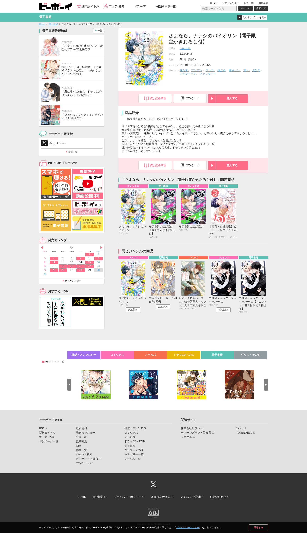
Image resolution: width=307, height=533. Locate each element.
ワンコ (210, 70)
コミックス (117, 354)
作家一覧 (261, 8)
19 (62, 266)
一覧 (100, 30)
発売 (230, 3)
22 (89, 266)
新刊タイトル (90, 6)
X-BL (239, 428)
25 (53, 270)
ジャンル (245, 8)
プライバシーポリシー (188, 527)
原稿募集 (263, 3)
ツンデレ (196, 70)
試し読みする (158, 98)
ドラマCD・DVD (183, 354)
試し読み (133, 309)
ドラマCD (140, 6)
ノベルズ (150, 354)
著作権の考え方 (160, 496)
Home (42, 24)
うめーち (185, 48)
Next (101, 248)
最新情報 (81, 428)
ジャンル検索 (84, 454)
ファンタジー (208, 73)
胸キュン (234, 70)
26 (62, 270)
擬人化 (184, 70)
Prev (42, 248)
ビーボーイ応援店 (87, 458)
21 (80, 266)
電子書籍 (53, 24)
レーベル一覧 (132, 458)
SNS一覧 (248, 3)
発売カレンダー (73, 281)
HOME (213, 3)
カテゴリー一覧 (54, 361)
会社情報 (98, 496)
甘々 (246, 70)
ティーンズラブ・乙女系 (196, 432)
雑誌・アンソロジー (84, 354)
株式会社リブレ (190, 428)
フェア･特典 (116, 6)
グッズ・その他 (250, 354)
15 (89, 262)
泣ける (256, 70)
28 (80, 270)
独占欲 (221, 70)
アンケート (193, 98)
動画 (78, 445)
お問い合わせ (218, 496)
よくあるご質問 (190, 496)
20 (71, 266)
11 (53, 262)
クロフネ (186, 437)
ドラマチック (188, 73)
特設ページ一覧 (166, 6)
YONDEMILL (244, 432)
